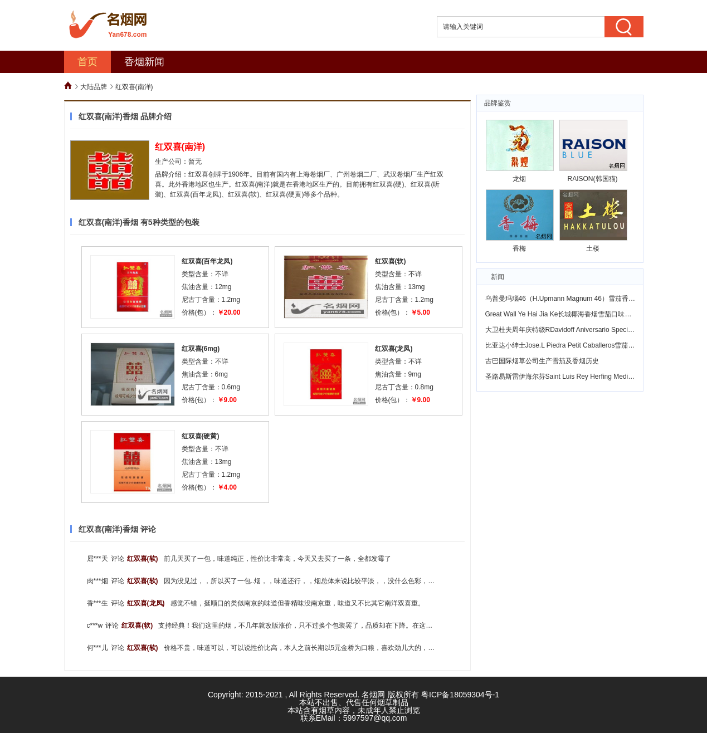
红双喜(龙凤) (394, 349)
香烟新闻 (144, 61)
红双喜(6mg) (201, 349)
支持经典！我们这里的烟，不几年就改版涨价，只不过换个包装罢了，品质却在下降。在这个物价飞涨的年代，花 (325, 625)
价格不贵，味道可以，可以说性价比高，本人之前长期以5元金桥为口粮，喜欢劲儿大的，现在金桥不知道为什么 (329, 648)
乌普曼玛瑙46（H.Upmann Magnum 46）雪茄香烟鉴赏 (567, 298)
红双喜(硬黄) (201, 436)
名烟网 (373, 694)
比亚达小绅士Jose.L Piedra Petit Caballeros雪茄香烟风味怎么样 (580, 345)
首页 (87, 61)
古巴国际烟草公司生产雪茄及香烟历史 (542, 361)
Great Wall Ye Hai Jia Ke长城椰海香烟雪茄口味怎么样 (565, 314)
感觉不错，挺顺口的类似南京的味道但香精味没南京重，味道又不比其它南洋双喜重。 (297, 603)
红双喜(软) (390, 261)
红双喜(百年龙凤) (207, 261)
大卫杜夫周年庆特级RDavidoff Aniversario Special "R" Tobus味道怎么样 (591, 330)
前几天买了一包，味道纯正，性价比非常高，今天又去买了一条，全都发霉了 (277, 559)
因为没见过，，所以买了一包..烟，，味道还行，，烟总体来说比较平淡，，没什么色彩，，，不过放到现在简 (326, 581)
